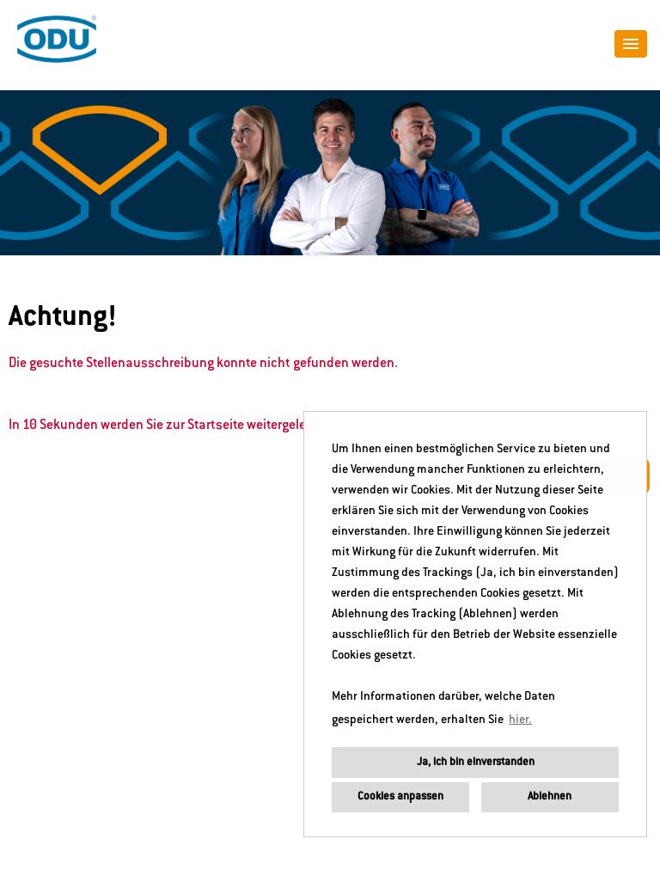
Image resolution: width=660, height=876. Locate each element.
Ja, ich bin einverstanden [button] (476, 763)
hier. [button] (520, 720)
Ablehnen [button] (549, 797)
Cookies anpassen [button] (400, 797)
